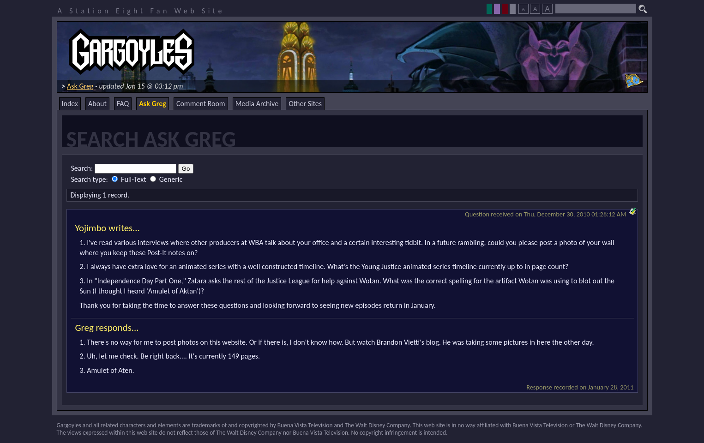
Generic (166, 179)
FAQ (123, 103)
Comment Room (200, 103)
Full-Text (130, 179)
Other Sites (305, 103)
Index (70, 103)
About (97, 103)
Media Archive (256, 103)
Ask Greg (80, 86)
